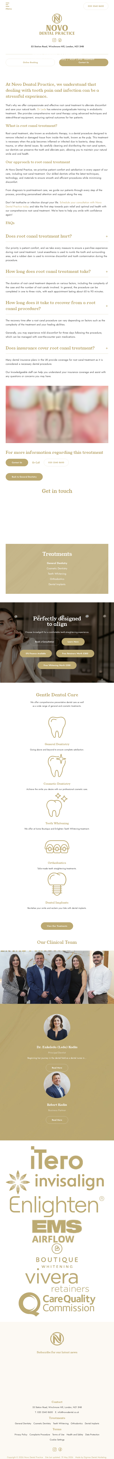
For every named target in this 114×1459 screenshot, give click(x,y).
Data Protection (92, 1434)
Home (23, 59)
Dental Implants (57, 584)
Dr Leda (41, 109)
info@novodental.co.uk (68, 1412)
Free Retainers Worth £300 (75, 653)
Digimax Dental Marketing (95, 1457)
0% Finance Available (36, 653)
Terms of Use (58, 1434)
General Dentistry (56, 59)
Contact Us (84, 62)
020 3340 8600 (96, 6)
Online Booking (30, 62)
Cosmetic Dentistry (57, 568)
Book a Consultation (44, 641)
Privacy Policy (21, 1434)
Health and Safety (75, 1434)
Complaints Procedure (40, 1434)
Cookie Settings (57, 1439)
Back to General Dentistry (24, 476)
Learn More (73, 641)
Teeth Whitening (57, 574)
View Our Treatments (57, 926)
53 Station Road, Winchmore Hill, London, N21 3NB (57, 46)
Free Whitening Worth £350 (57, 665)
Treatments (36, 59)
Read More (57, 1067)
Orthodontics (57, 579)
